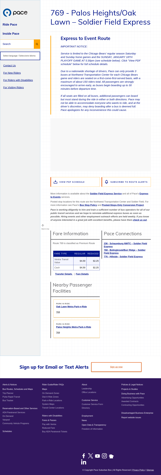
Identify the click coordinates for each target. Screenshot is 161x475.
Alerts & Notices (10, 385)
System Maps (48, 404)
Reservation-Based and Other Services (20, 408)
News (84, 420)
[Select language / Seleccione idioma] (20, 56)
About (84, 385)
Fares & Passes (49, 420)
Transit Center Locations (53, 408)
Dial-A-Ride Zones (50, 397)
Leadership (87, 389)
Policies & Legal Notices (132, 385)
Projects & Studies (129, 389)
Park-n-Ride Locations (52, 400)
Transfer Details (64, 274)
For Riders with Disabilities (18, 80)
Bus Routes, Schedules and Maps (18, 389)
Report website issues (131, 417)
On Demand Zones (50, 393)
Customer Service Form (92, 404)
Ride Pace (10, 24)
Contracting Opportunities (132, 405)
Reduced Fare (48, 428)
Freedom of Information (92, 429)
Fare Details (82, 274)
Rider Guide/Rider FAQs (53, 385)
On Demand (8, 416)
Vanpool (6, 420)
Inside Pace (11, 33)
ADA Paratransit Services (14, 412)
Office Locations (89, 392)
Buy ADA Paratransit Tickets (54, 432)
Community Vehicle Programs (16, 423)
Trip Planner (8, 393)
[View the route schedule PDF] (75, 182)
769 (58, 312)
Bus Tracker (8, 400)
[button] (43, 225)
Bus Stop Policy (88, 205)
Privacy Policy (138, 470)
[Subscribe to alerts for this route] (126, 182)
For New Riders (12, 72)
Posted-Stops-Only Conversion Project (123, 205)
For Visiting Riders (13, 87)
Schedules (7, 431)
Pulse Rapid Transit (11, 397)
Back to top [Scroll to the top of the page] (45, 228)
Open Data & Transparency (94, 425)
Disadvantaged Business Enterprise (137, 413)
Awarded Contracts (129, 401)
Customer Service (90, 400)
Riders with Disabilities (52, 416)
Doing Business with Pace (133, 394)
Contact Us (9, 65)
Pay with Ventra (49, 424)
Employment (87, 416)
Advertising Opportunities (132, 398)
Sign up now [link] (116, 367)
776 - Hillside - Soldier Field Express (123, 256)
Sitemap (150, 470)
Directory (86, 408)
